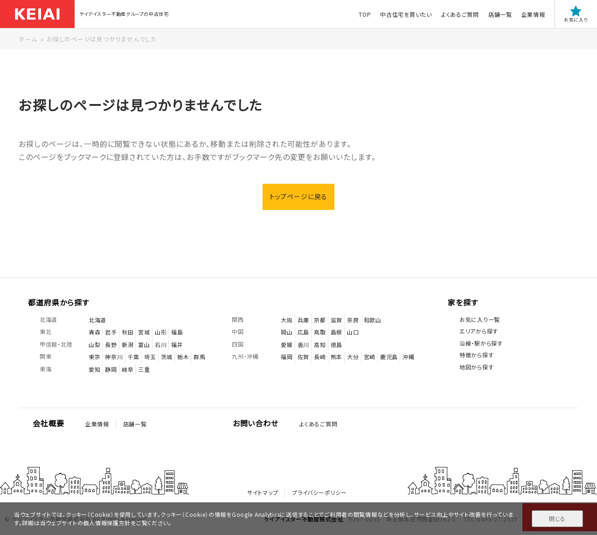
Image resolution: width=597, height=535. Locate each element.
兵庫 (303, 320)
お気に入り (576, 14)
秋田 (127, 332)
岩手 (111, 332)
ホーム (28, 39)
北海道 (97, 320)
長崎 (320, 357)
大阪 (286, 320)
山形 (161, 332)
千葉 (133, 357)
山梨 (94, 344)
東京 (94, 357)
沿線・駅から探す (481, 343)
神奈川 (114, 357)
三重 (144, 369)
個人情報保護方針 (107, 523)
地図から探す (476, 367)
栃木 (183, 357)
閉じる (557, 518)
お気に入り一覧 (479, 319)
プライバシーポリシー (319, 492)
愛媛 (286, 344)
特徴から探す (476, 355)
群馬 (199, 357)
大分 (353, 357)
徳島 (336, 344)
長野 (111, 344)
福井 (177, 344)
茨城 (167, 357)
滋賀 (336, 320)
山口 (353, 332)
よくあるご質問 (460, 14)
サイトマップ (262, 492)
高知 (320, 344)
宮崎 (369, 357)
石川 (161, 344)
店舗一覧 (500, 14)
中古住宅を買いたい (405, 14)
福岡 (286, 357)
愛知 (94, 369)
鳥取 (320, 332)
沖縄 (408, 357)
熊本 (336, 357)
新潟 (127, 344)
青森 (94, 332)
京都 (320, 320)
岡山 (286, 332)
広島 (303, 332)
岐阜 (127, 369)
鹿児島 (389, 357)
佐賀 (303, 357)
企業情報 (533, 14)
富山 (144, 344)
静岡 (111, 369)
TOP (365, 14)
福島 (177, 332)
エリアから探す (478, 331)
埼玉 (150, 357)
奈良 (353, 320)
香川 (303, 344)
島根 (336, 332)
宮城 (144, 332)
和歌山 (373, 320)
